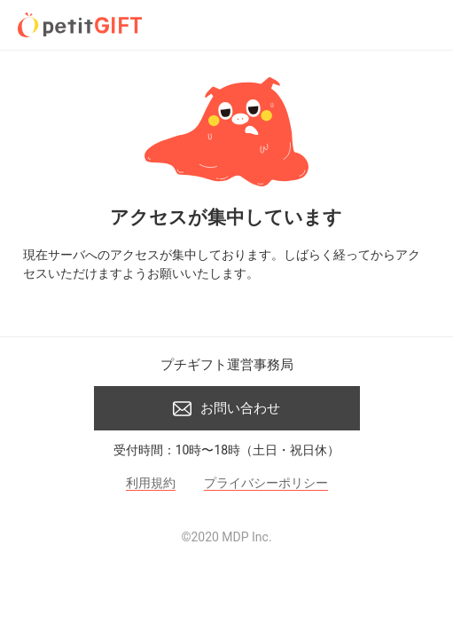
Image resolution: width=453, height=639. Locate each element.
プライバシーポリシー (266, 483)
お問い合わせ (226, 408)
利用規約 (151, 483)
